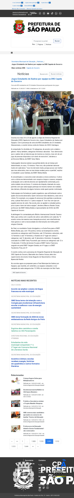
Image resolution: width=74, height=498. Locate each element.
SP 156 (30, 14)
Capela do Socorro (33, 68)
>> (33, 446)
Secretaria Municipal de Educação (23, 62)
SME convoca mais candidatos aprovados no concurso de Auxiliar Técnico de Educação (33, 415)
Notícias (48, 44)
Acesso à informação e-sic (20, 12)
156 (41, 464)
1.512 (57, 441)
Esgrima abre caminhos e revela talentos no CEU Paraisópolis (24, 329)
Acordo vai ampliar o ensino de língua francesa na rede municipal (27, 290)
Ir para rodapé (17, 6)
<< (17, 441)
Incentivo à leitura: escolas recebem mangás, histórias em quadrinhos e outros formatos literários (25, 362)
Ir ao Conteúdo (18, 2)
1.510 (41, 441)
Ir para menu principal (32, 2)
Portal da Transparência (19, 14)
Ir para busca (46, 2)
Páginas (40, 44)
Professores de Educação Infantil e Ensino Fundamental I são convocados (33, 428)
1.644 (26, 446)
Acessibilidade (29, 6)
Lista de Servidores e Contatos (42, 470)
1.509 (34, 441)
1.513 (13, 446)
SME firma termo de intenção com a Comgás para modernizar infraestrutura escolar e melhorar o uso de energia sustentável (28, 304)
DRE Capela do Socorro (19, 272)
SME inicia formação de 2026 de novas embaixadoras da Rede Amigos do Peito (28, 318)
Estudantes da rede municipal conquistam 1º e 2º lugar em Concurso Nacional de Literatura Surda (24, 346)
